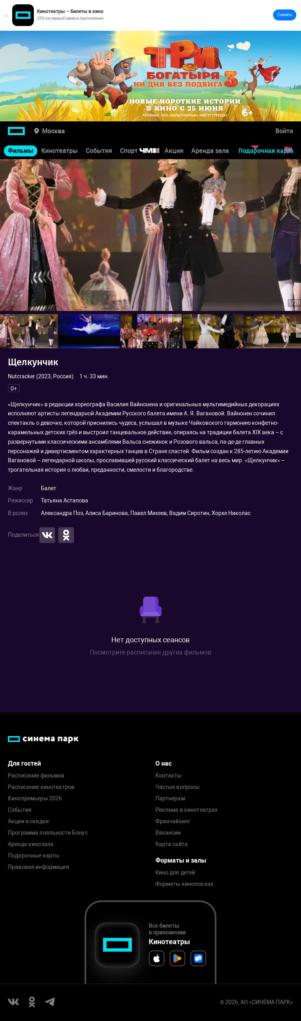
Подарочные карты (33, 856)
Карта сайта (171, 844)
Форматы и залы (180, 860)
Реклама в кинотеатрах (186, 810)
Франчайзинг (173, 821)
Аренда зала (210, 150)
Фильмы (20, 150)
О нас (163, 763)
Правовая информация (38, 867)
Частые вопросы (177, 787)
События (99, 150)
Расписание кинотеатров (41, 787)
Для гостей (24, 763)
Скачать (284, 15)
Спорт (145, 150)
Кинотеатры (59, 150)
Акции (173, 150)
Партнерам (170, 799)
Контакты (168, 776)
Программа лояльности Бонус (48, 833)
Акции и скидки (28, 821)
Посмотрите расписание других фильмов (150, 652)
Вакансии (168, 833)
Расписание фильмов (36, 776)
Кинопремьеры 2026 (35, 799)
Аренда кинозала (31, 844)
